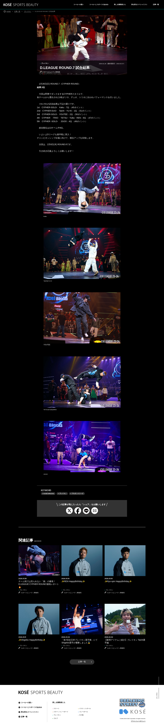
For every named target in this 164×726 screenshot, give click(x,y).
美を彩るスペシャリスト (139, 4)
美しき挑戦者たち (120, 4)
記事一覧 (156, 4)
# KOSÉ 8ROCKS (48, 493)
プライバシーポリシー (138, 721)
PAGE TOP (157, 696)
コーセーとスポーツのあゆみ (98, 4)
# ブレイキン (62, 493)
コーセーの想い (78, 4)
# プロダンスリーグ (76, 493)
